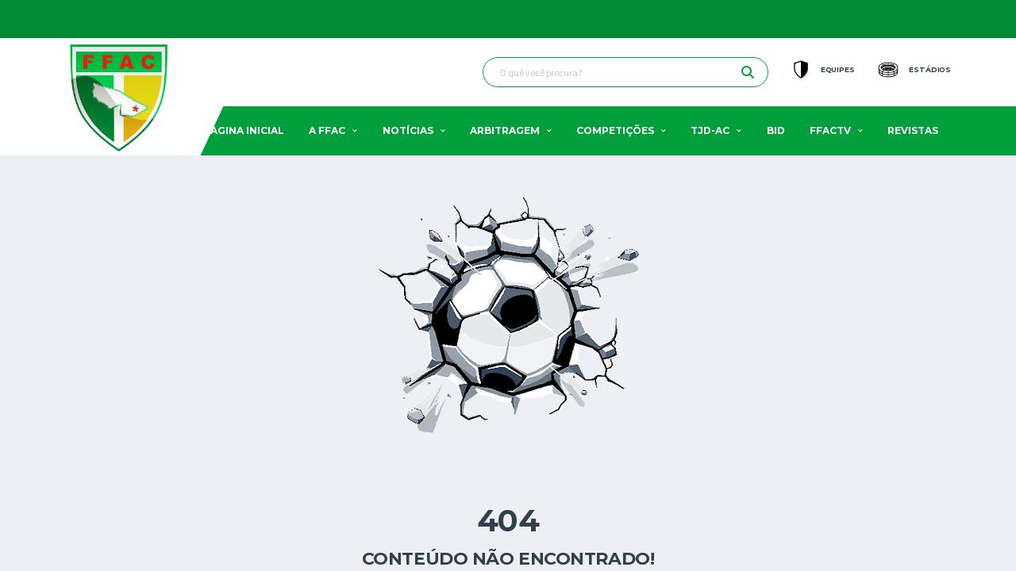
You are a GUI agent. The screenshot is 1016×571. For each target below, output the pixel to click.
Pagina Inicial (244, 130)
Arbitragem (505, 130)
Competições (615, 130)
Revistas (912, 130)
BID (776, 130)
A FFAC (327, 130)
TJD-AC (710, 130)
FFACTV (830, 130)
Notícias (408, 130)
